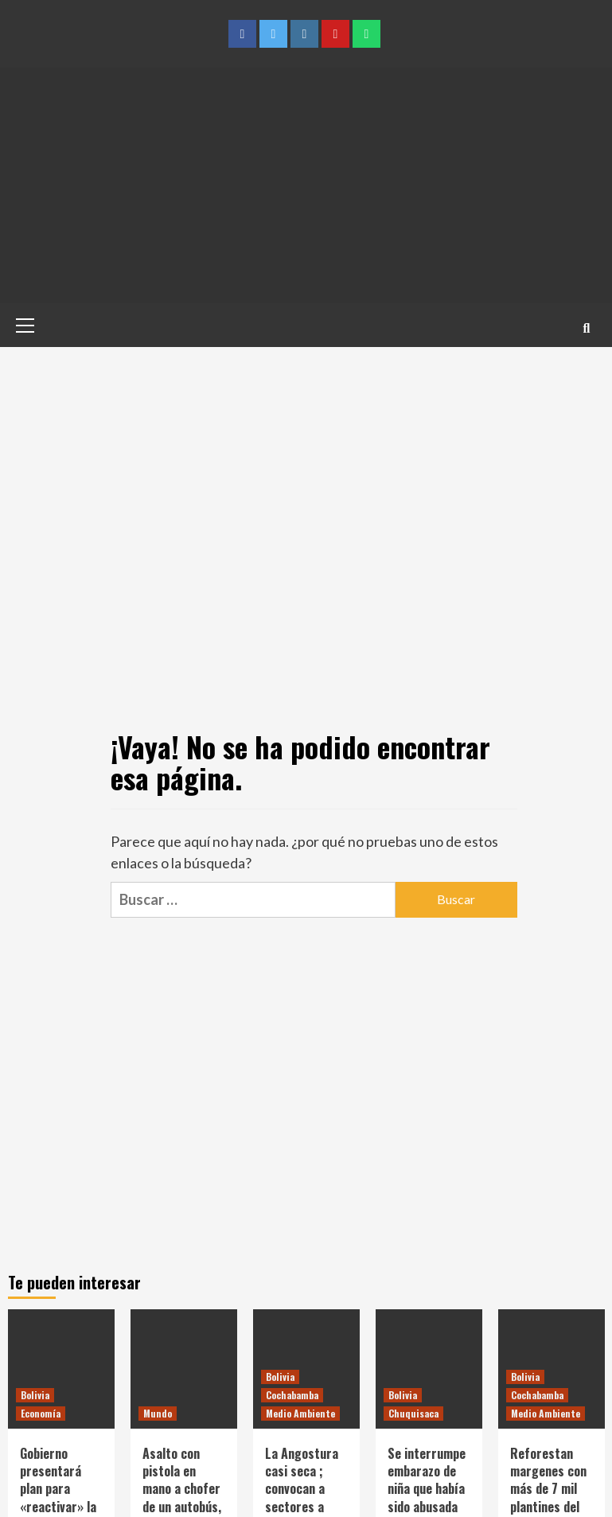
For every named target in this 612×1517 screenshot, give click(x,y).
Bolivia (35, 1395)
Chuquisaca (413, 1413)
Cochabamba (292, 1395)
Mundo (157, 1413)
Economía (40, 1413)
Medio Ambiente (300, 1413)
